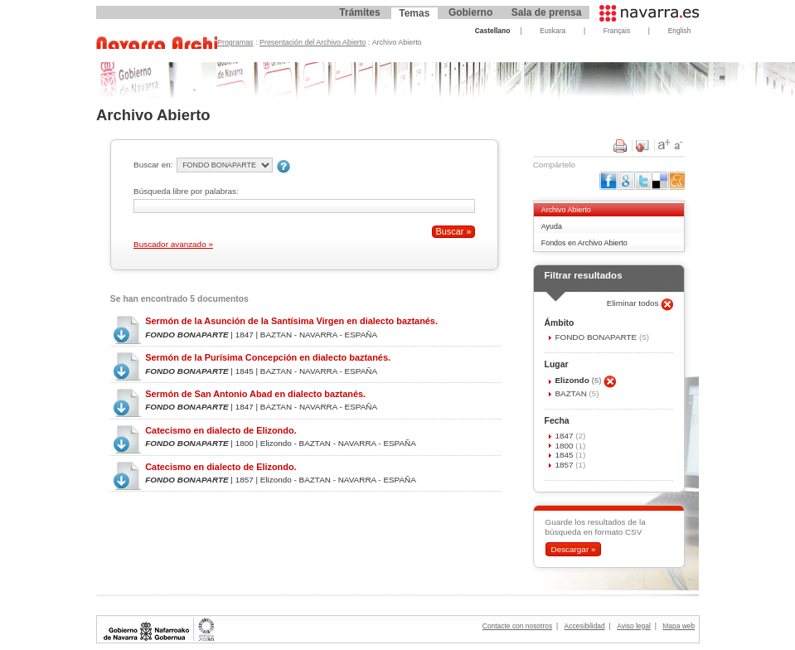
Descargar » (572, 549)
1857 (565, 464)
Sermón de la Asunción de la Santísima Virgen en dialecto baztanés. (291, 321)
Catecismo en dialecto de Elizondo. (220, 430)
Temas (414, 13)
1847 (565, 435)
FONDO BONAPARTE (596, 337)
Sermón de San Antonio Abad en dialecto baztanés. (255, 394)
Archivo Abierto (566, 210)
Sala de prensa (546, 12)
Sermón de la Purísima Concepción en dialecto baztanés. (267, 357)
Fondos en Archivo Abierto (584, 243)
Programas (235, 42)
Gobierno (470, 12)
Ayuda (551, 226)
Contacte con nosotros (517, 626)
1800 (565, 445)
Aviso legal (634, 626)
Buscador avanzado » (173, 244)
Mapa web (678, 626)
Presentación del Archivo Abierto (312, 42)
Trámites (359, 12)
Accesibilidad (585, 626)
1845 (565, 454)
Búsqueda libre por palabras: (186, 191)
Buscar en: (152, 164)
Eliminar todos (634, 303)
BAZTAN (572, 393)
